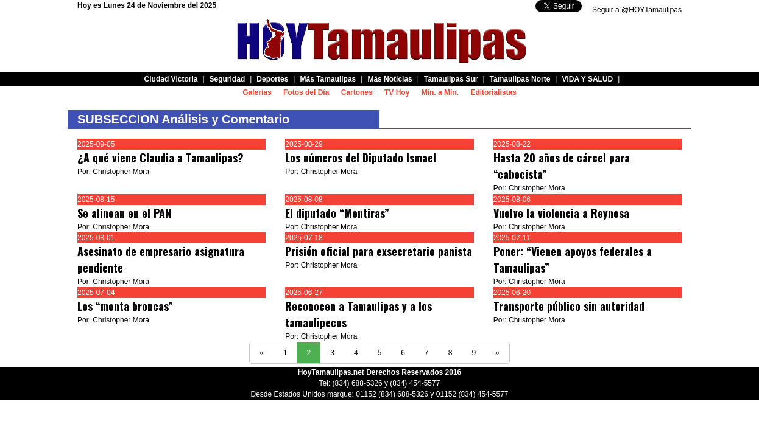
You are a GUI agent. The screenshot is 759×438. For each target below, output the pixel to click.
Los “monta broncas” (125, 306)
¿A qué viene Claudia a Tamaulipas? (160, 157)
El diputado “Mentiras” (337, 213)
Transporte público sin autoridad (568, 306)
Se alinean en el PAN (124, 213)
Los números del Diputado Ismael (360, 157)
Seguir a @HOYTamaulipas (637, 9)
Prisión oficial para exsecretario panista (378, 251)
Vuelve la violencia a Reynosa (561, 213)
